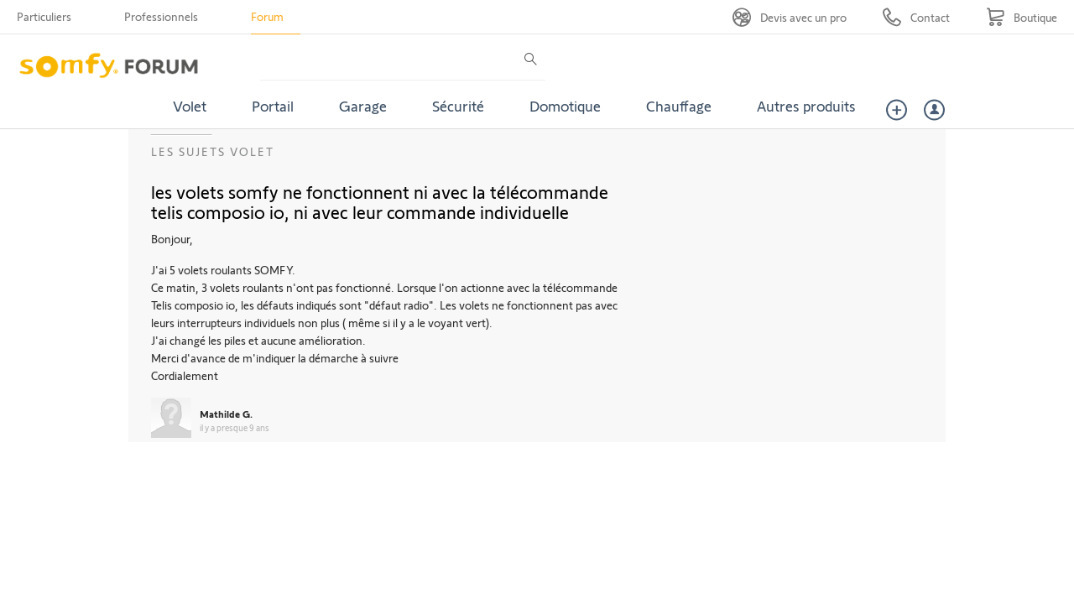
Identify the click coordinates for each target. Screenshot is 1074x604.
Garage (363, 105)
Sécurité (458, 105)
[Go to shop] (1021, 17)
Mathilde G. (226, 413)
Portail (273, 105)
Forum (267, 16)
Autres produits (806, 105)
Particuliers (44, 16)
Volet (189, 105)
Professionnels (161, 16)
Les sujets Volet (212, 151)
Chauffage (679, 105)
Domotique (565, 105)
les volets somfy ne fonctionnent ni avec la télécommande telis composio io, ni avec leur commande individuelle (379, 201)
